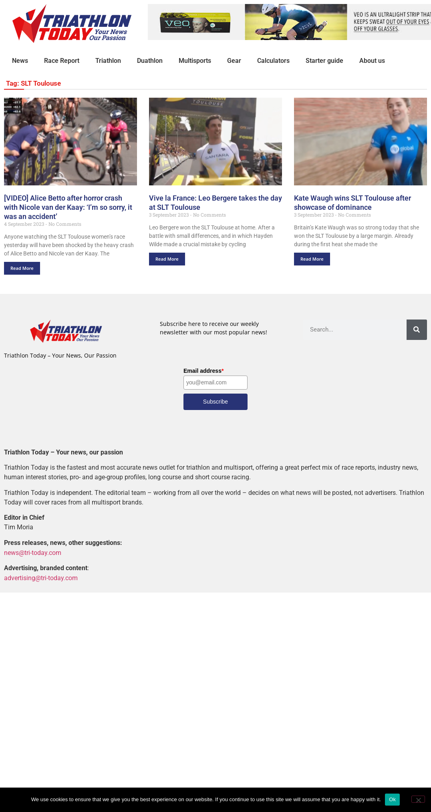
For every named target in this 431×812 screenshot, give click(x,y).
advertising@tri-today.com (41, 578)
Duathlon (150, 60)
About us (372, 60)
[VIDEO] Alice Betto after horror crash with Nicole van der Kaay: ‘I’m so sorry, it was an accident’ (68, 207)
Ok (392, 799)
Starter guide (324, 60)
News (20, 60)
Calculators (273, 60)
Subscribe (215, 401)
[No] (418, 799)
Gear (234, 60)
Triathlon (108, 60)
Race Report (61, 60)
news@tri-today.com (32, 552)
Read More (22, 268)
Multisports (195, 60)
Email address (203, 371)
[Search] (417, 330)
